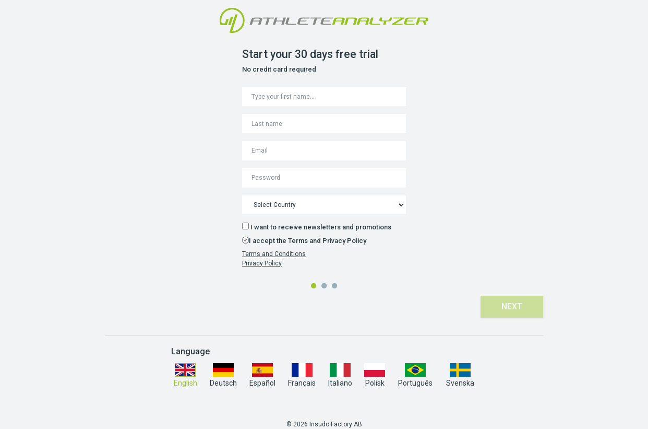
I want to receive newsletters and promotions (316, 227)
